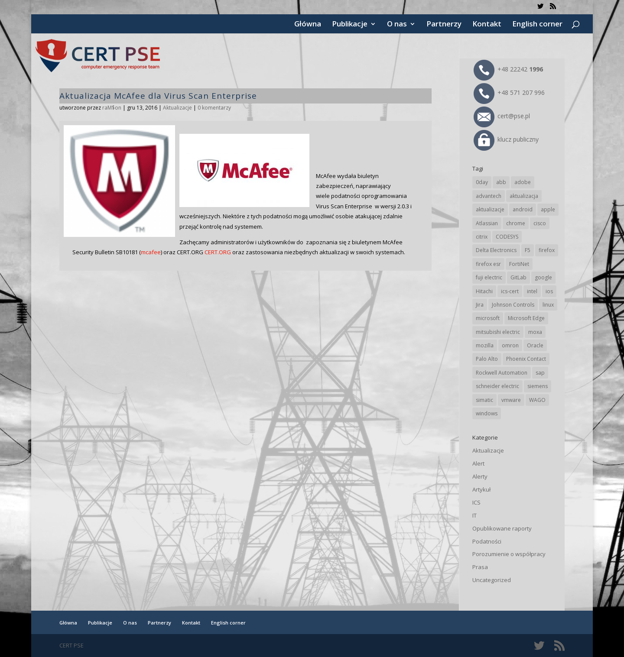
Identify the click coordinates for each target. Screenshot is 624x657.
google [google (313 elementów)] (543, 277)
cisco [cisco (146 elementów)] (539, 223)
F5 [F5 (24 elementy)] (527, 250)
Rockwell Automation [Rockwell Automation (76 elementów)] (501, 372)
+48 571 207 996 (509, 92)
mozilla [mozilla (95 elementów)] (485, 345)
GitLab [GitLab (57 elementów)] (518, 277)
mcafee (151, 252)
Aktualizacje (177, 107)
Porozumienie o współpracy (509, 554)
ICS (476, 502)
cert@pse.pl (502, 116)
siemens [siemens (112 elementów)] (537, 386)
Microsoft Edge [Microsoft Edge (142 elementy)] (526, 318)
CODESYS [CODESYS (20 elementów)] (507, 236)
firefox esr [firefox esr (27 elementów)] (488, 264)
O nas (397, 25)
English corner (537, 25)
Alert (478, 463)
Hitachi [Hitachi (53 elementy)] (484, 291)
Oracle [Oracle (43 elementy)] (535, 345)
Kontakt (486, 25)
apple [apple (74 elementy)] (548, 209)
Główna (307, 25)
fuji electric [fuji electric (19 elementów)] (489, 277)
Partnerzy (444, 25)
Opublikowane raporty (502, 528)
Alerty (480, 476)
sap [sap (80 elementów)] (540, 372)
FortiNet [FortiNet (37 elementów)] (519, 264)
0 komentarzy (214, 107)
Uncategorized (491, 580)
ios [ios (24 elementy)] (549, 291)
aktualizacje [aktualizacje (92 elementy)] (490, 209)
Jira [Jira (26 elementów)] (480, 304)
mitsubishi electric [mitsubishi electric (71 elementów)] (498, 332)
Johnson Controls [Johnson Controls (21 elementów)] (513, 304)
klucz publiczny (506, 139)
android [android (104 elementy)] (523, 209)
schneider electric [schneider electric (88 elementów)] (497, 386)
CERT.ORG (218, 252)
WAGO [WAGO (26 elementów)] (537, 400)
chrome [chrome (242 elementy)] (515, 223)
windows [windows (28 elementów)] (486, 413)
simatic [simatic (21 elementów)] (484, 400)
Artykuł (481, 489)
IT (474, 515)
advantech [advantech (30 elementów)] (488, 196)
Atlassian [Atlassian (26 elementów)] (487, 223)
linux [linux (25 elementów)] (548, 304)
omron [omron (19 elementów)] (510, 345)
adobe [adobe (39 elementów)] (522, 182)
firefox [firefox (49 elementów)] (547, 250)
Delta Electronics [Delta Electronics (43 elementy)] (496, 250)
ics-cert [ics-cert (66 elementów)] (510, 291)
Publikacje (349, 25)
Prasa (480, 567)
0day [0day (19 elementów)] (482, 182)
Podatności (486, 541)
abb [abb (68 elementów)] (501, 182)
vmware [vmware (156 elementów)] (511, 400)
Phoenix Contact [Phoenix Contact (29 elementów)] (526, 358)
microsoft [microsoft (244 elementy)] (488, 318)
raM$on (111, 107)
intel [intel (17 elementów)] (532, 291)
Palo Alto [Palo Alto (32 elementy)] (487, 358)
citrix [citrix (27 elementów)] (482, 236)
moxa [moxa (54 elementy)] (535, 332)
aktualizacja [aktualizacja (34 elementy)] (524, 196)
